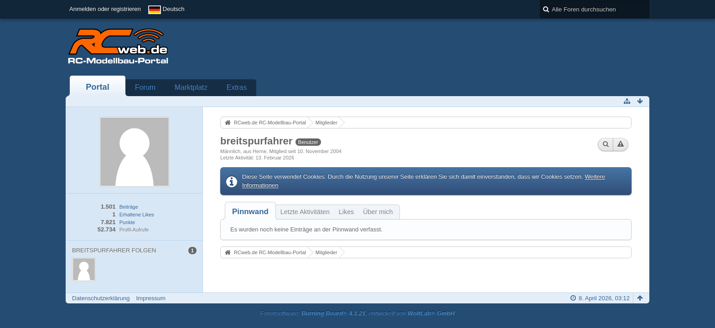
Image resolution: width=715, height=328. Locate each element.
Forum (145, 87)
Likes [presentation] (346, 211)
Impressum (150, 298)
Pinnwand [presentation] (250, 211)
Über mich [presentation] (378, 211)
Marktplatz (191, 87)
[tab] (250, 211)
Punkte (127, 222)
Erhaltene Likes (136, 214)
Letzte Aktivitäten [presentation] (305, 211)
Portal (97, 87)
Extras (237, 87)
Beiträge (128, 207)
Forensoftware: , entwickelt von (357, 313)
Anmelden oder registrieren (105, 8)
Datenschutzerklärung (101, 298)
